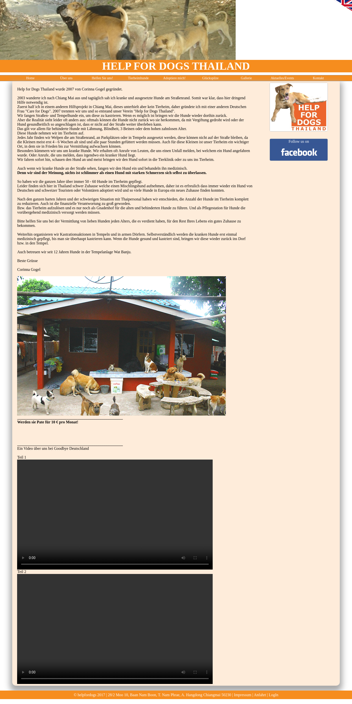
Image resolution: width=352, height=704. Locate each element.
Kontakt (318, 78)
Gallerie (246, 78)
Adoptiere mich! (174, 78)
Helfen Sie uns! (102, 78)
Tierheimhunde (138, 78)
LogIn (273, 695)
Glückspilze (210, 78)
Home (30, 78)
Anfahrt (260, 695)
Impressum (242, 695)
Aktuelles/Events (282, 78)
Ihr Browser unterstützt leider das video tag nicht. (115, 515)
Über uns (66, 78)
